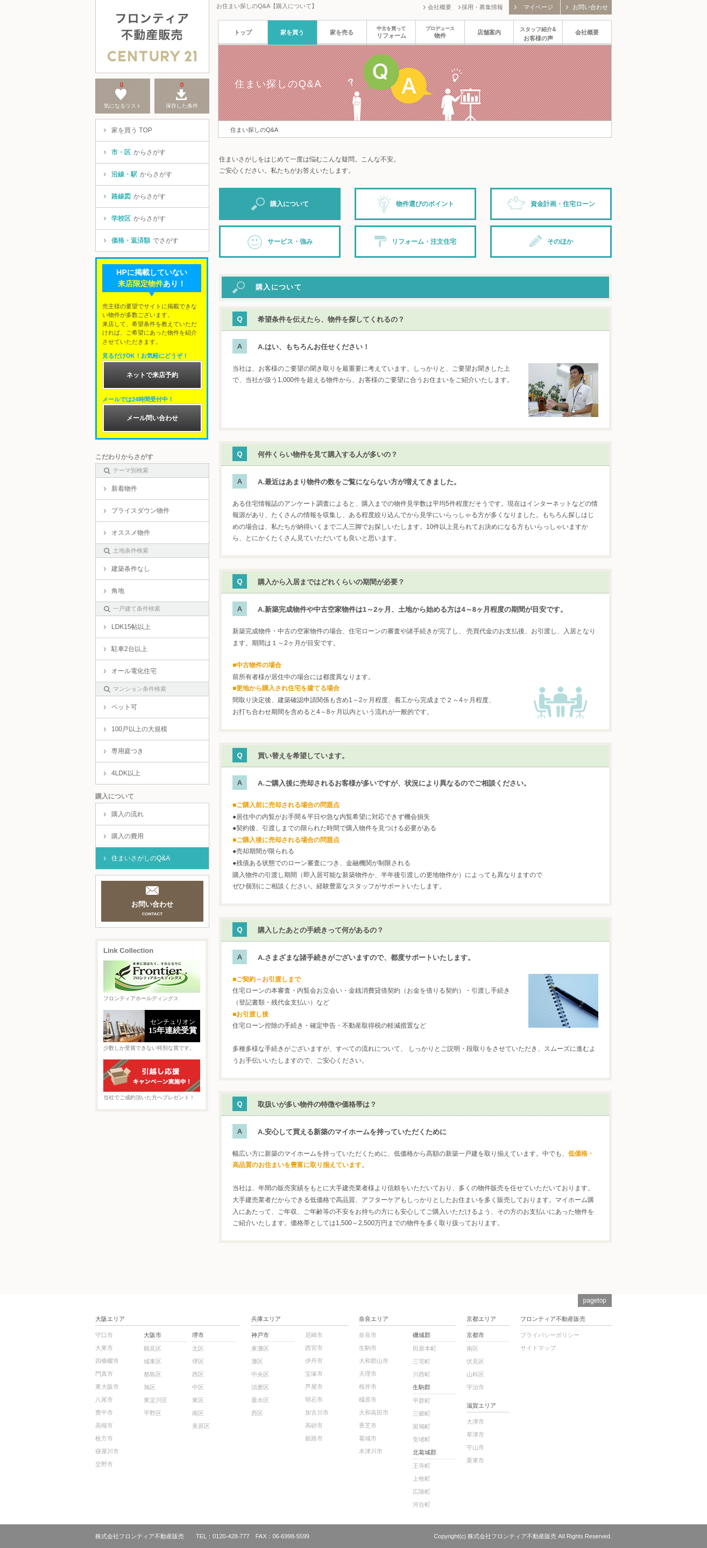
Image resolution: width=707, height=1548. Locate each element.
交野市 (104, 1464)
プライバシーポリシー (549, 1335)
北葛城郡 (424, 1452)
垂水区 (260, 1400)
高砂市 (314, 1425)
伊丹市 (314, 1361)
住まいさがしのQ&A (137, 858)
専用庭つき (124, 751)
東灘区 (260, 1348)
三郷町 (421, 1413)
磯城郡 (421, 1335)
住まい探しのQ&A (254, 129)
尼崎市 (314, 1335)
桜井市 (368, 1386)
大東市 (104, 1348)
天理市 (368, 1373)
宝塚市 (314, 1373)
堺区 (198, 1361)
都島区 (152, 1374)
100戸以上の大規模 (135, 729)
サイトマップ (538, 1348)
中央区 (260, 1374)
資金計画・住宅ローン (551, 203)
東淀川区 (155, 1400)
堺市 (198, 1335)
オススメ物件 (127, 532)
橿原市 (368, 1399)
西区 (198, 1374)
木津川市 (371, 1451)
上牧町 (421, 1478)
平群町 (421, 1400)
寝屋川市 (107, 1451)
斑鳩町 (421, 1426)
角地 (114, 591)
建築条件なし (127, 568)
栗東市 (475, 1460)
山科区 (475, 1374)
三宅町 (421, 1361)
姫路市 (314, 1438)
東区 (198, 1400)
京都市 (475, 1335)
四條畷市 (107, 1361)
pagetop (594, 1300)
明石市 (314, 1399)
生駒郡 (421, 1387)
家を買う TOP (128, 130)
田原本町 (424, 1348)
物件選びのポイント (415, 204)
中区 (198, 1387)
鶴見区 (152, 1348)
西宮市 (314, 1348)
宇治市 (475, 1387)
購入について (280, 204)
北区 (198, 1348)
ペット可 (120, 707)
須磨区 (260, 1387)
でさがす (141, 240)
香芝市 (368, 1425)
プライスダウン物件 (136, 510)
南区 (198, 1413)
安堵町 (421, 1439)
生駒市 (368, 1348)
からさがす (135, 152)
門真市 (104, 1373)
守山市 (475, 1447)
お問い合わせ (587, 7)
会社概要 (437, 7)
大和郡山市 (373, 1361)
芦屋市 (314, 1386)
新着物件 (120, 488)
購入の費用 (124, 836)
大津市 (475, 1421)
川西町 (421, 1374)
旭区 (149, 1387)
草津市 (475, 1434)
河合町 (421, 1504)
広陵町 (421, 1491)
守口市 (104, 1335)
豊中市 (104, 1412)
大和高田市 (373, 1412)
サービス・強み (280, 242)
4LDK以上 (122, 773)
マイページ (533, 7)
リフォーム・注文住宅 (415, 241)
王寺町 (421, 1465)
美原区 (201, 1426)
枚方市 (104, 1438)
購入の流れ (124, 814)
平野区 (152, 1413)
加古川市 (317, 1412)
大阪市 (152, 1335)
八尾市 (104, 1399)
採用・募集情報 (480, 7)
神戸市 (260, 1335)
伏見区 (475, 1361)
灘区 (257, 1361)
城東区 (152, 1361)
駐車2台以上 (125, 649)
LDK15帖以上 (127, 627)
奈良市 (368, 1335)
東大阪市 (107, 1386)
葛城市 (368, 1438)
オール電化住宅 (130, 671)
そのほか (551, 241)
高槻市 (104, 1425)
